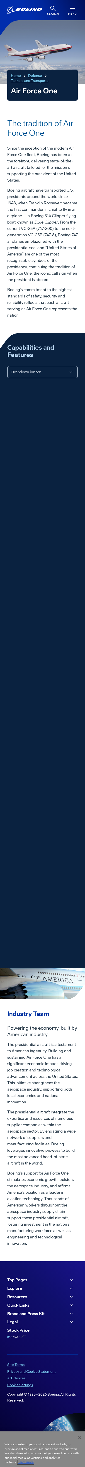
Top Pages (40, 1280)
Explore (40, 1288)
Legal (40, 1322)
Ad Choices (16, 1378)
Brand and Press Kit (40, 1313)
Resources (40, 1297)
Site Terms (16, 1365)
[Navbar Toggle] (72, 10)
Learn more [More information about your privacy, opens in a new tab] (26, 1462)
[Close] (80, 1438)
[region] (42, 1449)
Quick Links (40, 1305)
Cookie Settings (20, 1385)
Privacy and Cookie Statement (31, 1371)
